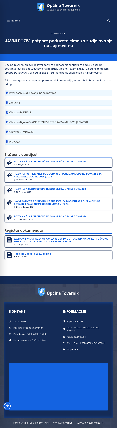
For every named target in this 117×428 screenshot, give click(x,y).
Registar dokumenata (24, 230)
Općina (71, 321)
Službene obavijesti (21, 154)
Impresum (72, 349)
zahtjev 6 (14, 102)
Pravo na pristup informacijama (31, 423)
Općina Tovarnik (63, 5)
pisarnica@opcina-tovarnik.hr (28, 327)
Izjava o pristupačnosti (90, 423)
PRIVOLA (14, 141)
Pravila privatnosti (63, 423)
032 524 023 (20, 321)
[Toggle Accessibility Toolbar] (7, 406)
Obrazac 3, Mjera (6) (21, 132)
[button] (108, 21)
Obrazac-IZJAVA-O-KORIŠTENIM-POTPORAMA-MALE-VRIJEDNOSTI (48, 122)
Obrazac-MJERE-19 (20, 112)
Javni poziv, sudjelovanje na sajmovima (32, 93)
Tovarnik (79, 321)
